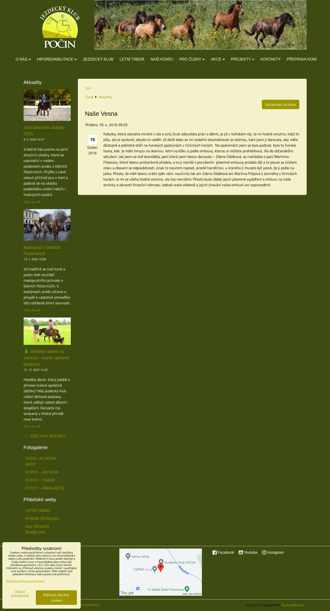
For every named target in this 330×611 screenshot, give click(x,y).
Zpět (88, 88)
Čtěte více (30, 202)
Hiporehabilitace (57, 59)
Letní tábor (132, 59)
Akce (218, 59)
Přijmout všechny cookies (56, 597)
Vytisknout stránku (280, 104)
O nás (23, 59)
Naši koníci (161, 59)
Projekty (242, 59)
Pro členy (192, 59)
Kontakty (270, 59)
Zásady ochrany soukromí (25, 581)
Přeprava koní (302, 59)
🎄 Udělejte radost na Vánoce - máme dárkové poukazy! (47, 358)
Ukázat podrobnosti (20, 594)
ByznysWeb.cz (292, 605)
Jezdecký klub (98, 59)
